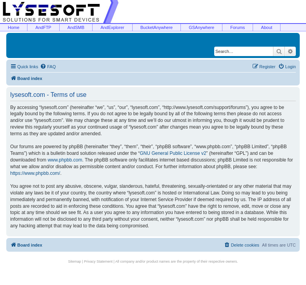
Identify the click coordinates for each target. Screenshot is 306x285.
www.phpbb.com (64, 160)
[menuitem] (48, 66)
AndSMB (75, 27)
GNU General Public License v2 (173, 153)
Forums (237, 27)
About (266, 27)
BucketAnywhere (156, 27)
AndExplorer (112, 27)
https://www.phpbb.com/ (35, 173)
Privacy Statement (98, 261)
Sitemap (74, 261)
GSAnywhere (201, 27)
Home (13, 27)
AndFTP (43, 27)
